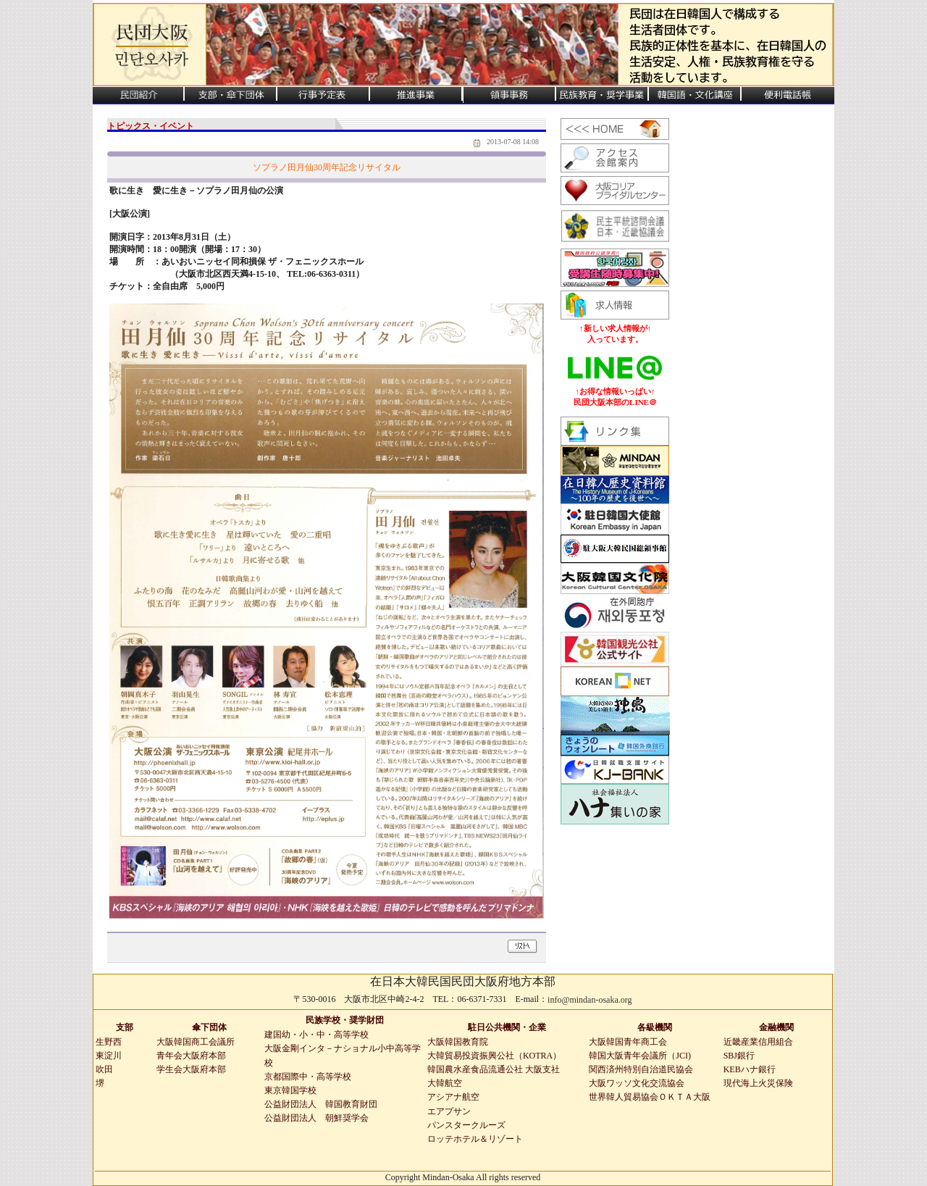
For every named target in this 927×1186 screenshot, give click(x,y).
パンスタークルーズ (466, 1125)
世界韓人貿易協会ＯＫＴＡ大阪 (649, 1097)
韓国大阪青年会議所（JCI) (640, 1056)
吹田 (104, 1069)
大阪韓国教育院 (457, 1042)
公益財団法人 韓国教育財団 (320, 1104)
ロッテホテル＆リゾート (475, 1139)
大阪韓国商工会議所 (195, 1042)
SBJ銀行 (739, 1056)
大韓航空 (444, 1083)
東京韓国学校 (290, 1090)
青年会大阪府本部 (191, 1056)
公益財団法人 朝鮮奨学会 (316, 1118)
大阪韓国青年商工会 (628, 1042)
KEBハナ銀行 (749, 1069)
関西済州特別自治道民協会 (641, 1069)
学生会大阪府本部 (191, 1069)
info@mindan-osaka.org (590, 1000)
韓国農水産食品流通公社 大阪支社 (493, 1069)
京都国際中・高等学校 (307, 1077)
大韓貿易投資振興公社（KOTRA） (494, 1056)
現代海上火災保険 (758, 1083)
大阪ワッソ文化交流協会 (636, 1083)
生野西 (109, 1042)
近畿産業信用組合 (758, 1042)
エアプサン (449, 1111)
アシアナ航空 (453, 1097)
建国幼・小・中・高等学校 (316, 1035)
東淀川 (109, 1056)
